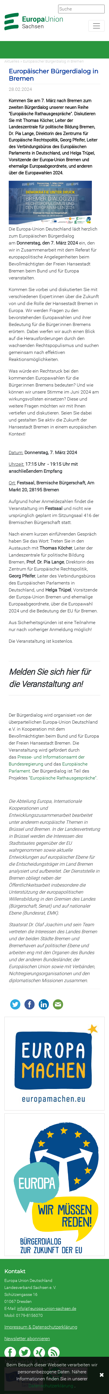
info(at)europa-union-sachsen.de (46, 1308)
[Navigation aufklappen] (96, 26)
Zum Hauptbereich (4, 0)
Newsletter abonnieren (27, 1338)
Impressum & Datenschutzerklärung (40, 1327)
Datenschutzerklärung (50, 1385)
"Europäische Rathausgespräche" (63, 778)
